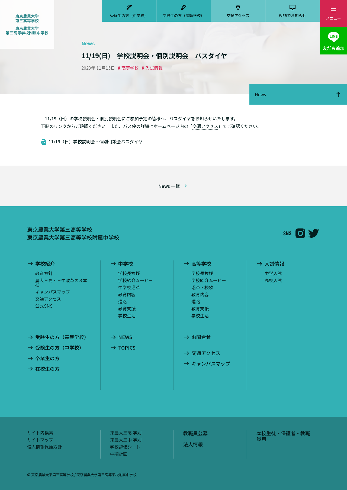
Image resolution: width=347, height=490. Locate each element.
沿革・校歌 (202, 287)
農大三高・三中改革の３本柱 (61, 282)
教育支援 (127, 308)
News (260, 94)
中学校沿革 (129, 287)
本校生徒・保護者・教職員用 (283, 436)
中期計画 (118, 453)
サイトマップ (40, 439)
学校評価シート (125, 446)
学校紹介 (45, 264)
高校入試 (273, 280)
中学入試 (273, 273)
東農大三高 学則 (126, 432)
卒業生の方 (47, 358)
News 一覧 (169, 186)
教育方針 (44, 273)
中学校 (125, 264)
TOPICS (127, 348)
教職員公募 (195, 433)
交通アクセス (238, 15)
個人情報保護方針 (44, 446)
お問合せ (201, 337)
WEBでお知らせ (292, 15)
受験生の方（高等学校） (183, 15)
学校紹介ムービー (135, 280)
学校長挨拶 (129, 273)
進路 (122, 301)
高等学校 (201, 264)
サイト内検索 (40, 432)
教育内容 (127, 294)
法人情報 (193, 444)
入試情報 (274, 264)
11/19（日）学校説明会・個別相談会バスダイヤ (96, 141)
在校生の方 (47, 369)
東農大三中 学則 (126, 439)
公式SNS (44, 305)
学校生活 (127, 315)
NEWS (125, 337)
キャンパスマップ (52, 291)
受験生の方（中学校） (129, 15)
